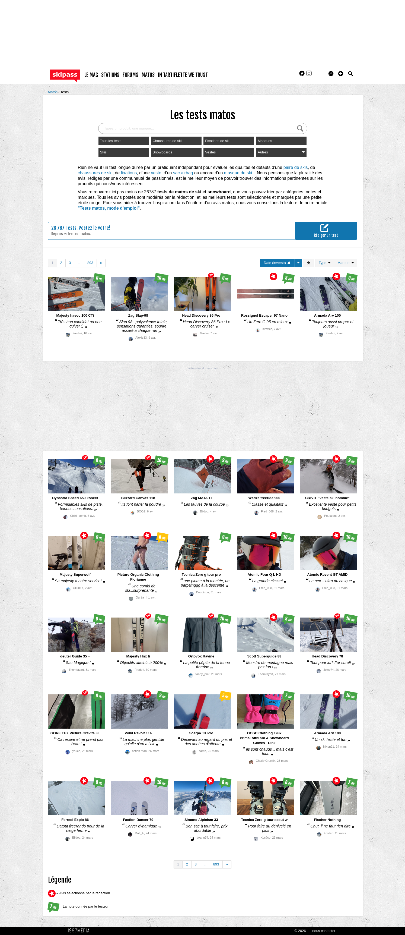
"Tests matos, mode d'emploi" (109, 208)
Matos (53, 92)
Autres (281, 152)
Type (324, 263)
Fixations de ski (217, 141)
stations (110, 75)
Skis (103, 152)
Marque (345, 263)
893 (90, 263)
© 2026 (300, 931)
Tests (64, 92)
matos (148, 75)
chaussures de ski (95, 173)
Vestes (210, 152)
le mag (91, 75)
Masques (265, 141)
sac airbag (183, 173)
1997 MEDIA (80, 930)
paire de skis (295, 167)
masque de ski (238, 173)
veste (156, 173)
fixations (129, 173)
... (79, 263)
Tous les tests (111, 141)
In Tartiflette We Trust (183, 75)
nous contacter (323, 931)
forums (130, 75)
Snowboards (162, 152)
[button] (341, 74)
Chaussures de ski (166, 141)
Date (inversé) (277, 263)
